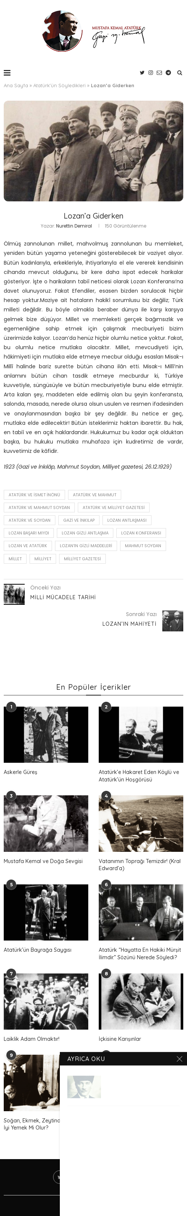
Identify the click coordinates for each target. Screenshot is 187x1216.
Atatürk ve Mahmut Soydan (39, 508)
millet (15, 559)
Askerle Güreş (20, 772)
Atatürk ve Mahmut (94, 495)
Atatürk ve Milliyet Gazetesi (114, 508)
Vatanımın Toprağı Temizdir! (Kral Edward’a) (140, 865)
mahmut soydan (143, 546)
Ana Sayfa (16, 85)
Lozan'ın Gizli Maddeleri (86, 546)
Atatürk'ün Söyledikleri (59, 85)
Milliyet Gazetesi (82, 559)
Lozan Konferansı (141, 533)
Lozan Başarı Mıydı (29, 533)
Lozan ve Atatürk (28, 546)
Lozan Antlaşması (127, 520)
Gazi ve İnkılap (79, 520)
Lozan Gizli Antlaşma (85, 533)
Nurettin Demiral (74, 226)
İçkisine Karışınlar (120, 1039)
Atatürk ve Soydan (29, 520)
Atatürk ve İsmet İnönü (34, 495)
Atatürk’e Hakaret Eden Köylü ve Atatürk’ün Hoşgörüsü (139, 776)
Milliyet (42, 559)
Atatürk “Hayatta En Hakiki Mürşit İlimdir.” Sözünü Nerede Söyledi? (140, 954)
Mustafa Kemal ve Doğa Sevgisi (43, 861)
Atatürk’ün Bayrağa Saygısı (37, 950)
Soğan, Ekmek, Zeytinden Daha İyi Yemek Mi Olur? (43, 1124)
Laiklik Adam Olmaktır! (31, 1039)
